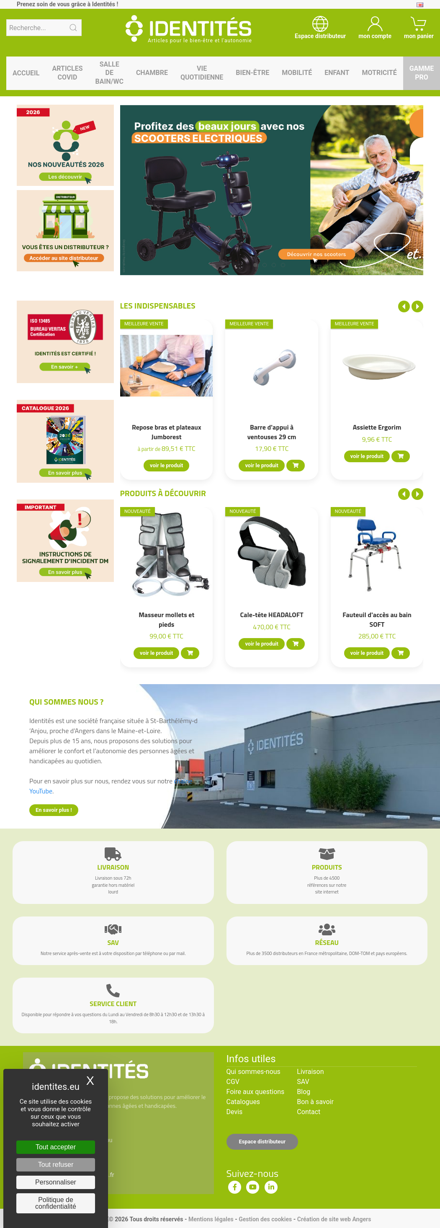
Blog (303, 1092)
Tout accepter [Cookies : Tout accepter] (56, 1147)
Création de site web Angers (334, 1219)
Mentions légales (211, 1219)
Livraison (310, 1072)
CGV (233, 1082)
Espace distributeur (262, 1141)
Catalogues (243, 1102)
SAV (303, 1082)
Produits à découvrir (163, 493)
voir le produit (166, 465)
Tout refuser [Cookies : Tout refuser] (55, 1164)
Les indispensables (158, 305)
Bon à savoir (315, 1102)
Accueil (26, 73)
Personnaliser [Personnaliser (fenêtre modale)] (55, 1182)
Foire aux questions (255, 1092)
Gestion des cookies (265, 1219)
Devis (234, 1112)
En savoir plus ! (54, 810)
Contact (308, 1112)
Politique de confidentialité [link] (55, 1203)
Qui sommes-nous (253, 1072)
